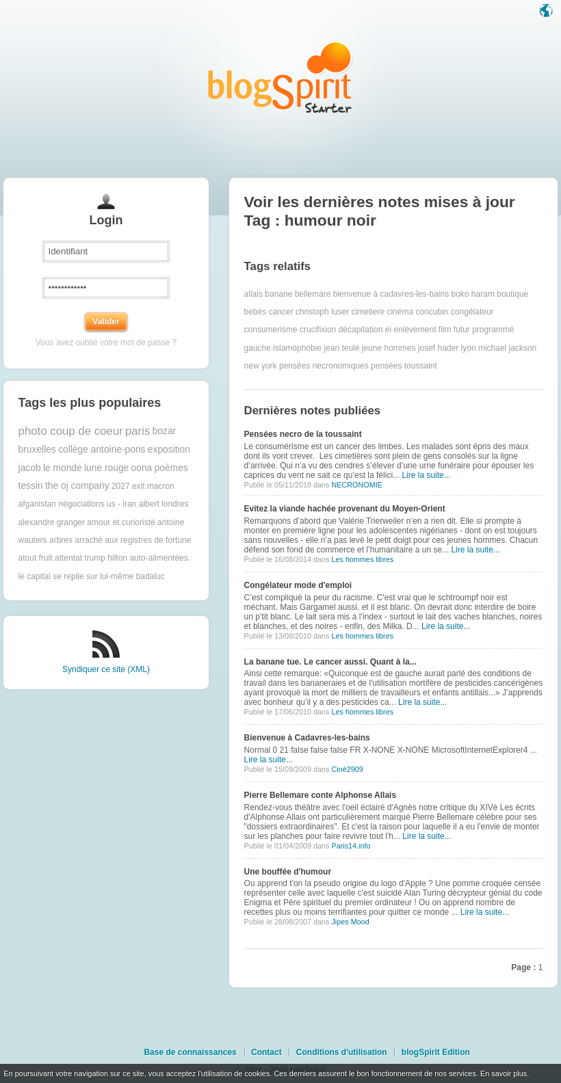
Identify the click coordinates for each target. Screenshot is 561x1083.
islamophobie (297, 348)
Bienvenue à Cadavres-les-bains (307, 738)
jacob (29, 468)
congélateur (472, 312)
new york (260, 366)
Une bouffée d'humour (288, 872)
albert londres (164, 504)
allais (253, 294)
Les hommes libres (362, 559)
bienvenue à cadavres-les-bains (391, 294)
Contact (266, 1052)
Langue (547, 11)
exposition (169, 449)
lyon (468, 348)
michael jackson (507, 348)
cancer (281, 312)
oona (142, 468)
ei (388, 329)
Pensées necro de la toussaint (303, 434)
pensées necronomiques (324, 366)
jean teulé (341, 348)
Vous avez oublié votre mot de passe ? (106, 342)
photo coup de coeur (70, 431)
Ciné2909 (347, 769)
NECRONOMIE (356, 485)
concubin (431, 312)
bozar (165, 431)
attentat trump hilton (91, 558)
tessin (30, 486)
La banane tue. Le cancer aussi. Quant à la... (330, 662)
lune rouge (106, 468)
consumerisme (271, 329)
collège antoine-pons (101, 449)
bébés (255, 312)
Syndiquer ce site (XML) (106, 669)
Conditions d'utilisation (341, 1052)
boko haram (473, 294)
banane (278, 294)
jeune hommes (389, 348)
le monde (62, 468)
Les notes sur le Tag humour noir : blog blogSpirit (280, 77)
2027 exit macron (143, 486)
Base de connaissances (190, 1052)
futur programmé (484, 329)
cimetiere (367, 312)
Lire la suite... (426, 475)
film (445, 329)
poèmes (171, 468)
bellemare (313, 294)
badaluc (150, 576)
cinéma (400, 312)
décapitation (361, 329)
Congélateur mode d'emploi (298, 585)
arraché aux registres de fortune (133, 540)
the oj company (77, 486)
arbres (61, 540)
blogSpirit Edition (436, 1052)
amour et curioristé (121, 522)
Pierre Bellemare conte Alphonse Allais (320, 795)
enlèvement (414, 329)
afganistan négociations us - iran (77, 504)
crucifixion (318, 329)
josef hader (438, 348)
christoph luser (322, 312)
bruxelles (37, 449)
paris (137, 431)
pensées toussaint (404, 366)
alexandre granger (51, 522)
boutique (512, 294)
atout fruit (35, 558)
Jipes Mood (350, 922)
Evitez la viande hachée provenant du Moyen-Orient (344, 508)
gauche (257, 348)
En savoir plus (503, 1073)
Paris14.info (350, 846)
